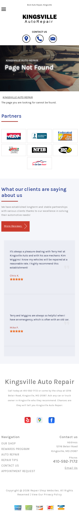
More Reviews (15, 226)
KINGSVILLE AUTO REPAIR (22, 60)
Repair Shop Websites (44, 490)
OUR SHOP (8, 443)
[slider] (16, 279)
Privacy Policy (53, 494)
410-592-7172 (30, 390)
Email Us (71, 467)
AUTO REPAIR (10, 454)
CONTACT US (10, 465)
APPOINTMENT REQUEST (18, 471)
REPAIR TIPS (9, 460)
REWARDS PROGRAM (15, 449)
